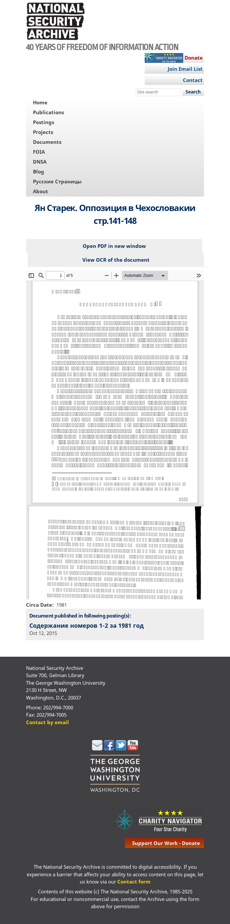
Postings (43, 122)
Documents (47, 142)
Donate (194, 57)
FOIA (39, 151)
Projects (43, 132)
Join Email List (185, 69)
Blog (38, 171)
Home (40, 102)
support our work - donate (166, 843)
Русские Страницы (57, 181)
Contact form (134, 881)
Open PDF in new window (114, 246)
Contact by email (47, 722)
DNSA (39, 161)
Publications (48, 112)
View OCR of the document (116, 259)
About (40, 191)
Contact (193, 80)
